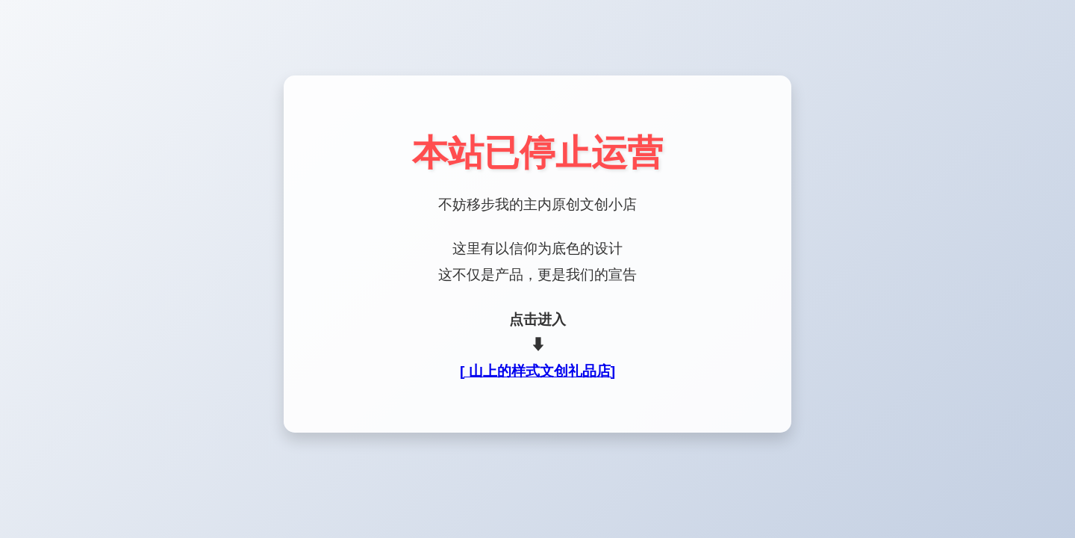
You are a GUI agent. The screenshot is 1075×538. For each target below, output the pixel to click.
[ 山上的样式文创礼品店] (537, 371)
